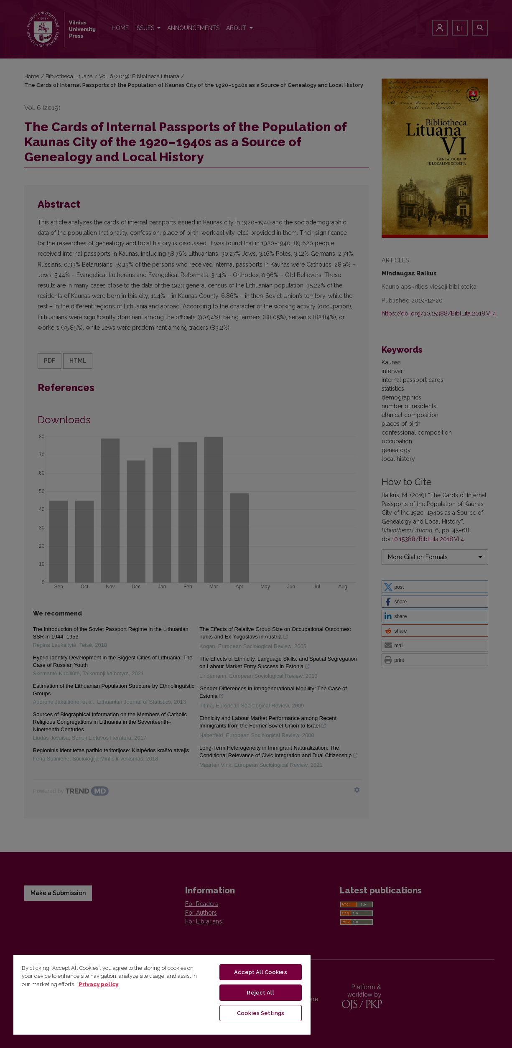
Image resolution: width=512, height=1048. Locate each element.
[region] (162, 994)
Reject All (260, 992)
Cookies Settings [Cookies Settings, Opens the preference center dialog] (260, 1013)
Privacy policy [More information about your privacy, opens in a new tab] (98, 984)
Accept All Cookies (260, 972)
